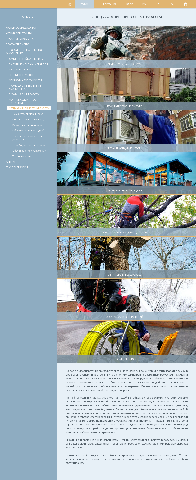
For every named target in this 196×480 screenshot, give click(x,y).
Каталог (28, 16)
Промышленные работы (24, 94)
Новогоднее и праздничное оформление (24, 51)
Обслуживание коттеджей (28, 130)
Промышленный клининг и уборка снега (26, 87)
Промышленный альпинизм (25, 59)
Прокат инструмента (19, 38)
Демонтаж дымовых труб (27, 113)
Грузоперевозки (17, 167)
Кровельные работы (21, 75)
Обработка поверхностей (25, 80)
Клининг (11, 161)
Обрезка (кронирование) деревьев (27, 137)
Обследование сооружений (29, 150)
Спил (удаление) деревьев (28, 145)
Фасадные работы (20, 69)
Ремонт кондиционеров (27, 125)
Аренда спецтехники (19, 33)
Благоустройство (18, 44)
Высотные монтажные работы (28, 64)
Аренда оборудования (21, 27)
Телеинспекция (21, 156)
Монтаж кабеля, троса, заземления (23, 101)
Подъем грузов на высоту (28, 119)
